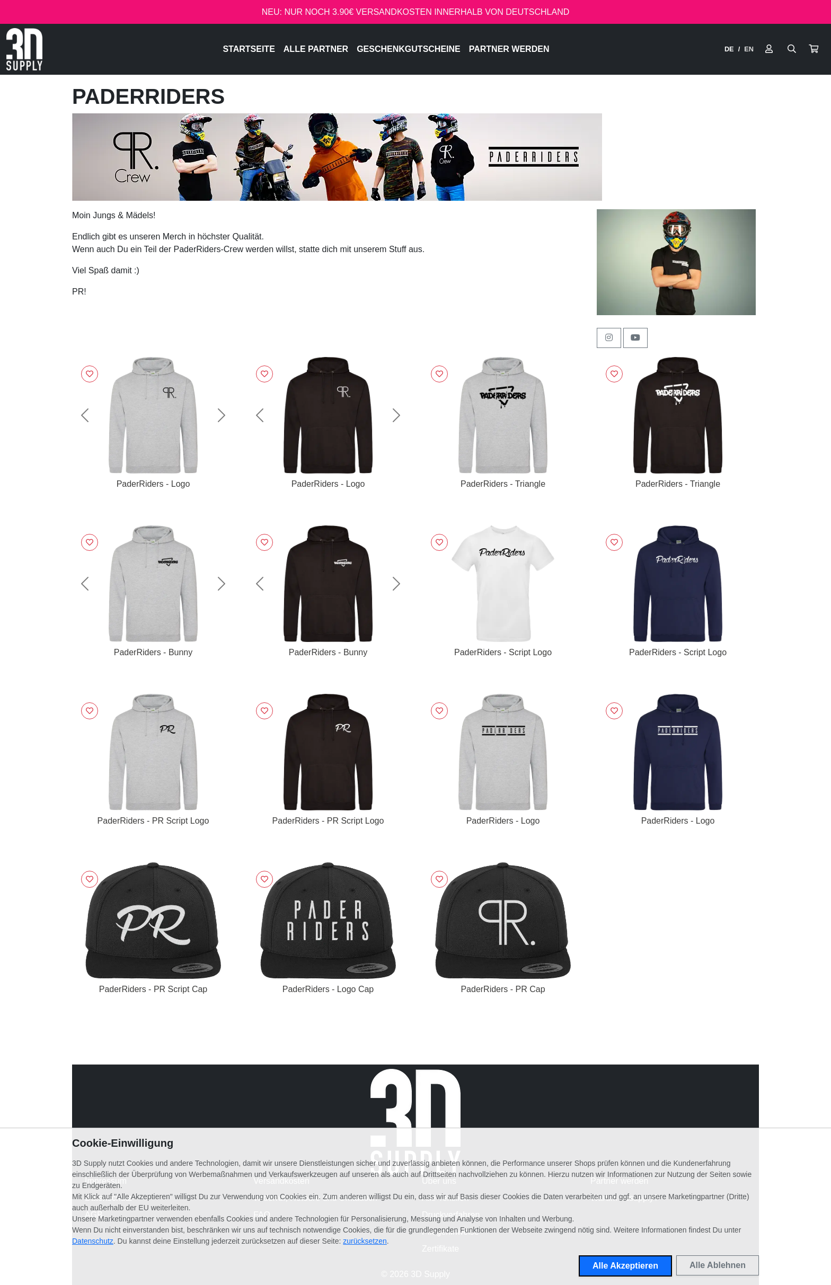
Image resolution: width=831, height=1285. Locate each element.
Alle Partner (316, 48)
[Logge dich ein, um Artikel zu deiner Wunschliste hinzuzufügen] (89, 373)
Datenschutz (92, 1241)
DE (729, 49)
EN (749, 49)
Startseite (249, 48)
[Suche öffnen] (791, 49)
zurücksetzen (364, 1241)
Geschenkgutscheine (409, 48)
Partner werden (509, 48)
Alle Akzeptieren (625, 1265)
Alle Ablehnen (717, 1265)
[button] (813, 49)
